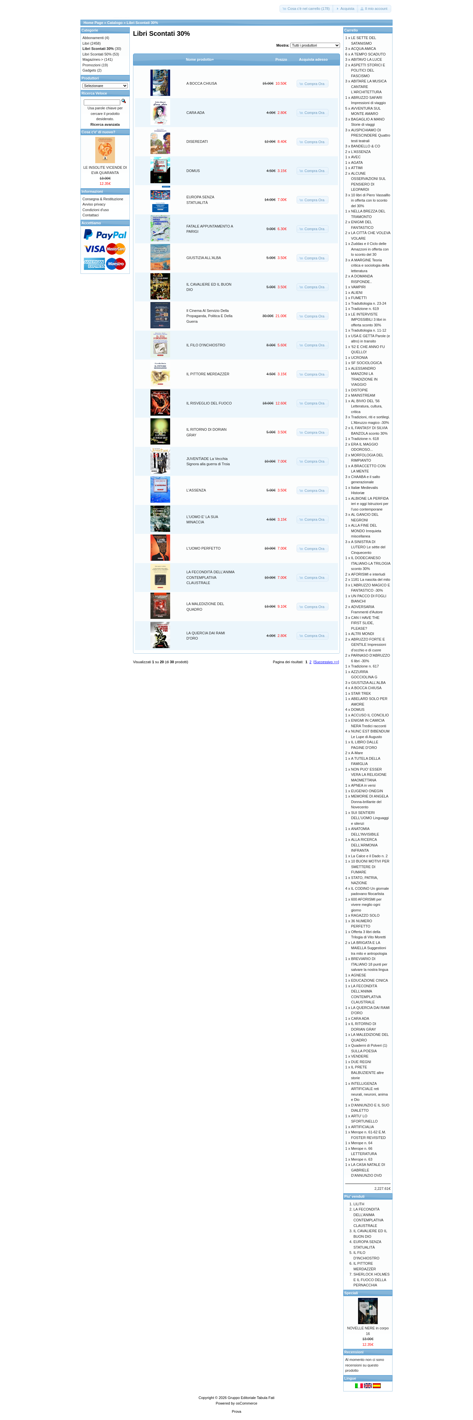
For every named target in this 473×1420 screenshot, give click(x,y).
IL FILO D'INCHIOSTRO (206, 345)
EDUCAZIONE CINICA (369, 980)
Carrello (351, 30)
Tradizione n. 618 (365, 439)
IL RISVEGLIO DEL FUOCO (209, 403)
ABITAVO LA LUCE (366, 59)
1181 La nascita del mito (370, 579)
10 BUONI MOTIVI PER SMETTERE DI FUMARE (370, 866)
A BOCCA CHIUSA (202, 83)
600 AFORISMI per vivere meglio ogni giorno (366, 904)
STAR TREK (361, 693)
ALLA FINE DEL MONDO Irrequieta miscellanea (366, 530)
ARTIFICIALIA (362, 1127)
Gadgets (89, 70)
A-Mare (357, 753)
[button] (306, 8)
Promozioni (91, 65)
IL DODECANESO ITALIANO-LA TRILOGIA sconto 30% (370, 563)
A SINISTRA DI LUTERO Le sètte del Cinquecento (368, 547)
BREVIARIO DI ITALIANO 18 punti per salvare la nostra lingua (369, 964)
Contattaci (90, 215)
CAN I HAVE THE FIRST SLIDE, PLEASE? (365, 623)
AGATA (357, 162)
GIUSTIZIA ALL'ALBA (204, 258)
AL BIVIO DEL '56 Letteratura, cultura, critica (366, 406)
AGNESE (358, 975)
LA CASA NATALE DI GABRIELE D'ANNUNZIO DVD (368, 1170)
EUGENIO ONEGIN (367, 791)
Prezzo (281, 59)
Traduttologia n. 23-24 (368, 303)
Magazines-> (92, 59)
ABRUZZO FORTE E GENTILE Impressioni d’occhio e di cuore (368, 644)
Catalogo (115, 23)
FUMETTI (359, 298)
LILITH (358, 1204)
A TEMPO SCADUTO (368, 54)
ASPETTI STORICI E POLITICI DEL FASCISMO (368, 70)
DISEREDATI (197, 141)
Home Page (93, 23)
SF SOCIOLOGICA (366, 363)
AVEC (356, 157)
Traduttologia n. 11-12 (368, 330)
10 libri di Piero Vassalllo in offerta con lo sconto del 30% (370, 200)
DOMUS (193, 171)
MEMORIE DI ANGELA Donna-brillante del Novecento (369, 801)
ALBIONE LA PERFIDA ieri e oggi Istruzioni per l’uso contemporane (370, 503)
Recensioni (354, 1352)
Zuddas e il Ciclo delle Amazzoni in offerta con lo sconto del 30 (370, 249)
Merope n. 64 (361, 1143)
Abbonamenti (93, 38)
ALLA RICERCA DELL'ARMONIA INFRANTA (364, 845)
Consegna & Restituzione (102, 199)
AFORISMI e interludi (368, 574)
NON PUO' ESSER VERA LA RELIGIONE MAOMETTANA (369, 774)
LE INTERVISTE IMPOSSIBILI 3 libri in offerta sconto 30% (368, 319)
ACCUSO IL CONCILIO (370, 715)
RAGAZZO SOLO (365, 915)
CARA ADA (196, 113)
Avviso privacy (93, 204)
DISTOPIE (359, 390)
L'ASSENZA (196, 490)
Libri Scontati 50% (97, 54)
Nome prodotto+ (200, 59)
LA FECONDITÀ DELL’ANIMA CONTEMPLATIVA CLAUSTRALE (211, 577)
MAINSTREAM (363, 395)
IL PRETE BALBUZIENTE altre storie (367, 1072)
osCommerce (246, 1403)
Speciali (351, 1293)
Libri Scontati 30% (142, 23)
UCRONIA (359, 358)
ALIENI (357, 293)
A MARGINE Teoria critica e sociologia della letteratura (370, 265)
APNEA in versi (363, 785)
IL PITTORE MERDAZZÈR (208, 374)
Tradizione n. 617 (365, 666)
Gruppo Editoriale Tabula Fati (251, 1398)
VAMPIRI (358, 287)
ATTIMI (357, 168)
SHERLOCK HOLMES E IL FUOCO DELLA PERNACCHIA (371, 1279)
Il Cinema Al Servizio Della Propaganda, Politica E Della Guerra (210, 316)
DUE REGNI (361, 1062)
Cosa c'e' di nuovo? (98, 132)
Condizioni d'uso (95, 210)
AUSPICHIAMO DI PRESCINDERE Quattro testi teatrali (370, 135)
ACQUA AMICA (363, 49)
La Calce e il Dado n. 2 (369, 856)
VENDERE (360, 1056)
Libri (85, 43)
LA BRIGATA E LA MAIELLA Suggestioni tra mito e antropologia (369, 948)
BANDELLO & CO (365, 146)
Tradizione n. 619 (365, 309)
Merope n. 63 (361, 1159)
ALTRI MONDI (362, 634)
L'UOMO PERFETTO (204, 548)
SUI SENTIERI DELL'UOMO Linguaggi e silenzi (370, 818)
